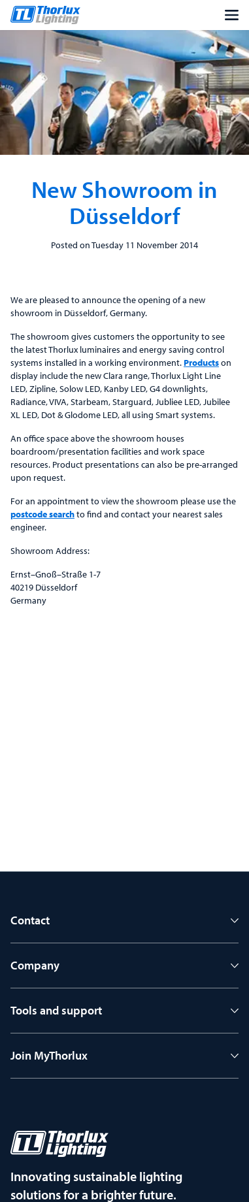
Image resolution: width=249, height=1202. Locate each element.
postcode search (42, 514)
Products (201, 362)
